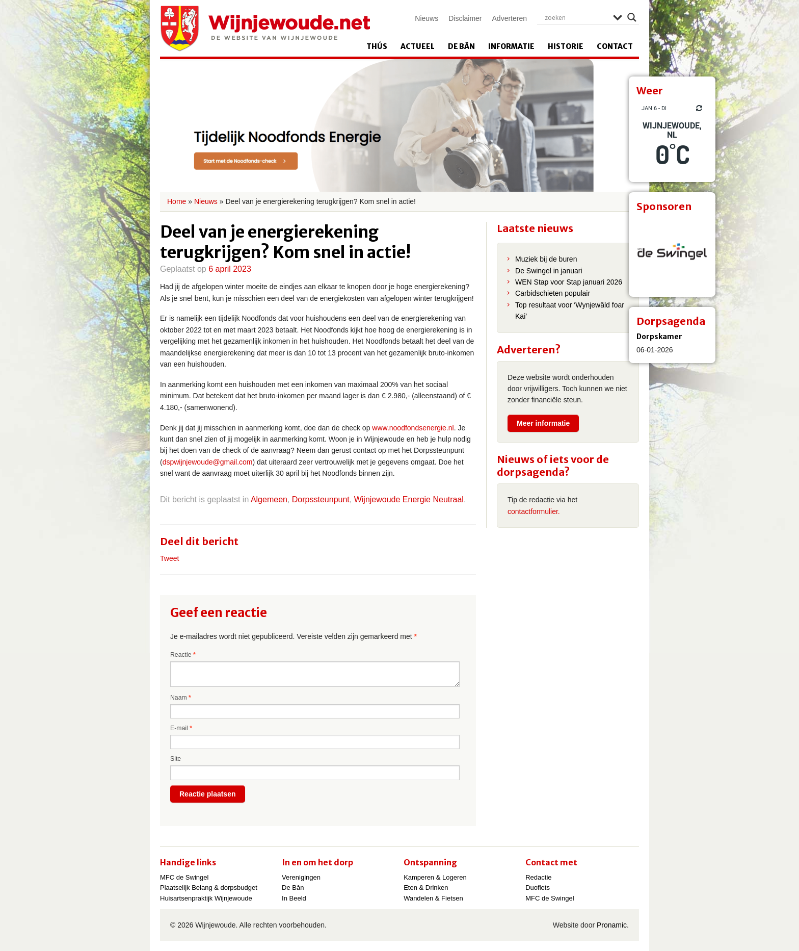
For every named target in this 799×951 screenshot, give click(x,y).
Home (176, 201)
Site (175, 758)
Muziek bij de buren (546, 259)
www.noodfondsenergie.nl (413, 428)
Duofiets (537, 887)
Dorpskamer (659, 336)
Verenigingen (301, 877)
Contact (615, 46)
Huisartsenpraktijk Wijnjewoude (206, 898)
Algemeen (269, 499)
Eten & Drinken (426, 887)
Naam (180, 697)
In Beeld (294, 898)
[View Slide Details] (672, 253)
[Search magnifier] (632, 17)
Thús (376, 46)
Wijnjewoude (265, 28)
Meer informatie (543, 423)
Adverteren (509, 18)
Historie (565, 46)
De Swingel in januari (548, 271)
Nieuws (426, 18)
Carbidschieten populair (552, 293)
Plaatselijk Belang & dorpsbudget (208, 887)
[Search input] (576, 17)
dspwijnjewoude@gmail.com (208, 462)
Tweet (169, 558)
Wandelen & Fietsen (433, 898)
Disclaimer (465, 18)
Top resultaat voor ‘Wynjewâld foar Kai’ (569, 310)
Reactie (183, 654)
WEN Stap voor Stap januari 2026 (568, 282)
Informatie (511, 46)
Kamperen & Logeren (435, 877)
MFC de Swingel (184, 877)
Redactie (538, 877)
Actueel (418, 46)
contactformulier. (534, 511)
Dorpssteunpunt (321, 499)
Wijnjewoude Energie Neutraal (409, 499)
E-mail (181, 728)
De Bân (461, 46)
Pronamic (612, 925)
